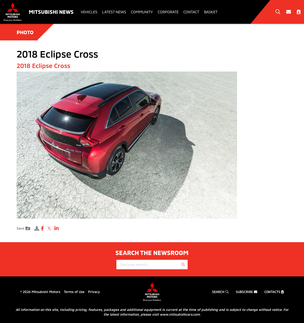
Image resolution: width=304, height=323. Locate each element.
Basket (211, 12)
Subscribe (246, 292)
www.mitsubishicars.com (180, 314)
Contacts (274, 292)
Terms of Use (74, 292)
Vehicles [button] (89, 12)
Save (23, 228)
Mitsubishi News (51, 12)
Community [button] (142, 12)
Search (220, 292)
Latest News (114, 12)
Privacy (94, 292)
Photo (25, 32)
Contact (191, 12)
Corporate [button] (168, 12)
